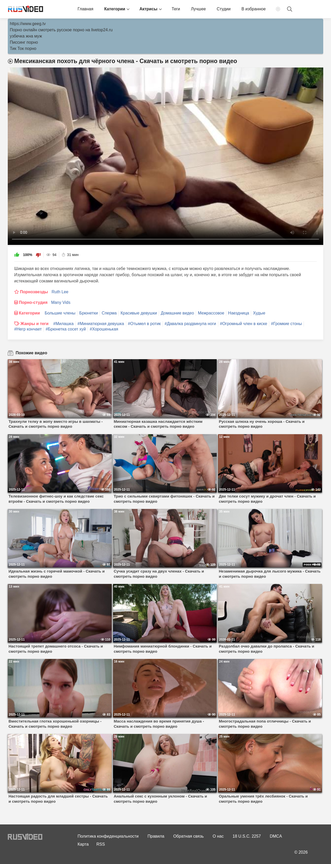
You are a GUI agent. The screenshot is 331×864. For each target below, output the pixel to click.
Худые (259, 313)
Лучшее (198, 9)
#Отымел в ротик (144, 323)
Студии (224, 9)
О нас (218, 836)
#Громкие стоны (286, 323)
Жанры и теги (34, 323)
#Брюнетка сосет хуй (66, 329)
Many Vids (60, 302)
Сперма (109, 313)
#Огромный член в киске (243, 323)
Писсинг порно (24, 42)
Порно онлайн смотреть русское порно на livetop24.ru (61, 30)
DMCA (276, 836)
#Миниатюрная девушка (101, 323)
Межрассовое (211, 313)
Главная (85, 9)
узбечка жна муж (26, 36)
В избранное (254, 9)
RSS (100, 844)
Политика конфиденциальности (108, 836)
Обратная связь (188, 836)
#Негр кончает (28, 329)
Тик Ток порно (23, 48)
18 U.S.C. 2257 (246, 836)
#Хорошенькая (104, 329)
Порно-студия (33, 302)
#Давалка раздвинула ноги (190, 323)
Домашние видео (177, 313)
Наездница (238, 313)
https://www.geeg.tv (28, 23)
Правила (156, 836)
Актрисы (148, 9)
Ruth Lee (60, 292)
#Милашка (63, 323)
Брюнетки (88, 313)
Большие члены (60, 313)
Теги (176, 9)
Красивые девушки (139, 313)
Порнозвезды (34, 292)
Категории (114, 9)
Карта (83, 844)
